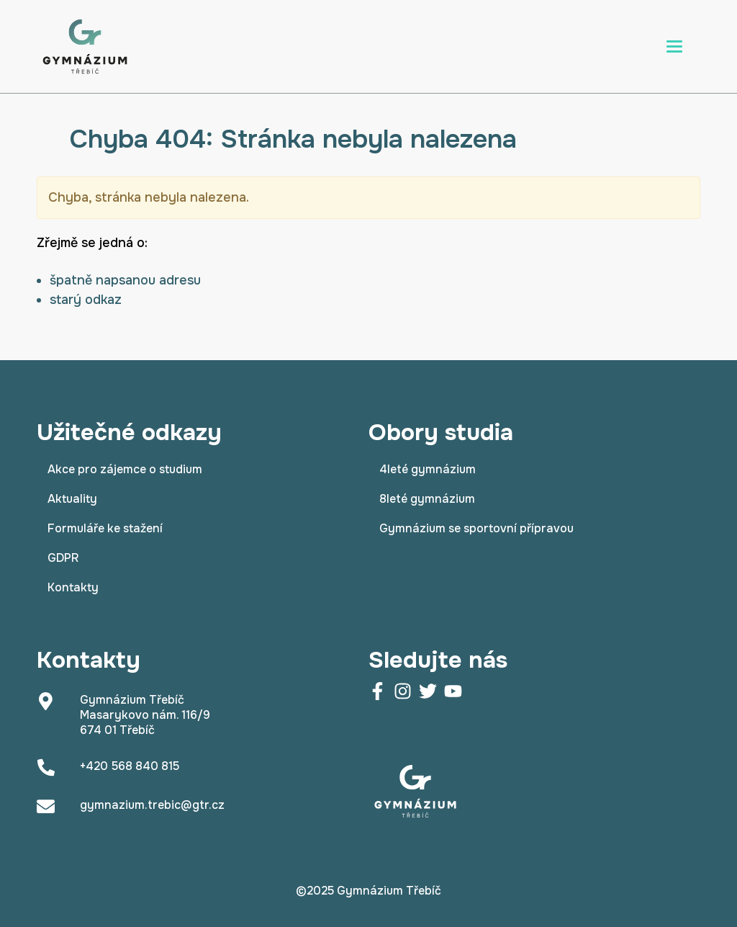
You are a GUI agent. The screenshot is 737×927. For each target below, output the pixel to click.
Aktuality (72, 498)
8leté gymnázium (427, 498)
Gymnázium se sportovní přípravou (476, 528)
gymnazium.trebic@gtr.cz (152, 804)
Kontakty (73, 587)
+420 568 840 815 (129, 766)
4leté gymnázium (427, 469)
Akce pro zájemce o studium (125, 469)
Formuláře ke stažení (105, 528)
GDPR (63, 557)
